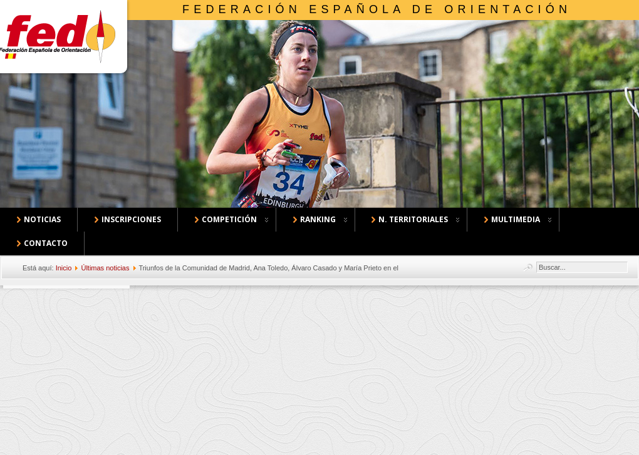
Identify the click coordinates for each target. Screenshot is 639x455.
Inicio (64, 268)
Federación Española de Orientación (376, 9)
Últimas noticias (105, 268)
